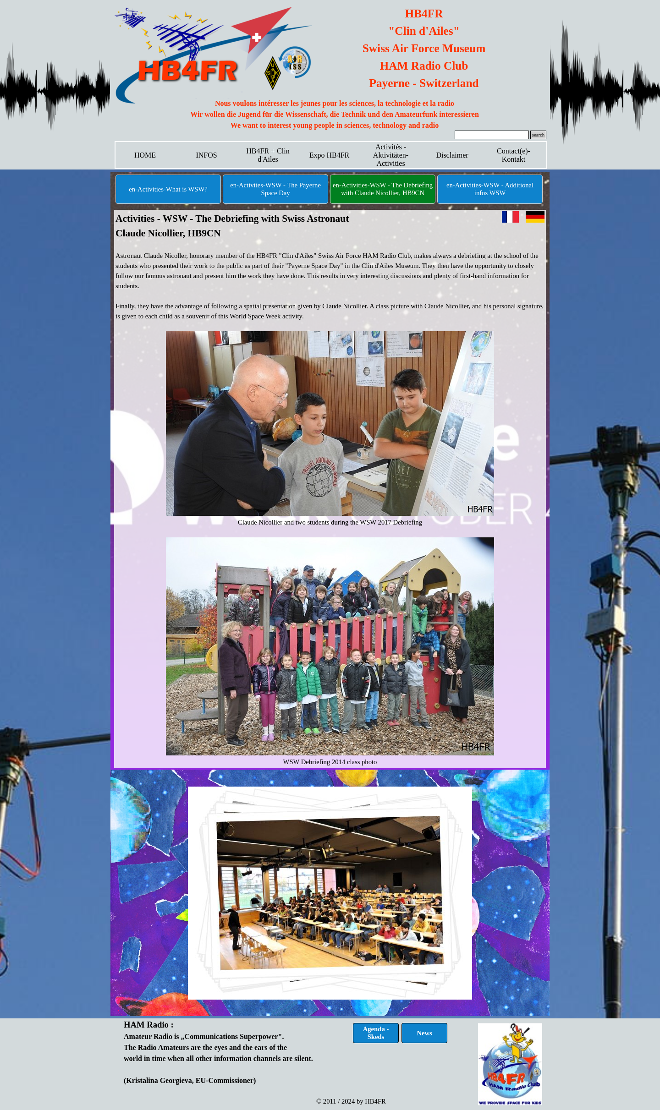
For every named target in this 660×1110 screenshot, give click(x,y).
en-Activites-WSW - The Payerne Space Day (275, 189)
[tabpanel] (335, 114)
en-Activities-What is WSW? (168, 189)
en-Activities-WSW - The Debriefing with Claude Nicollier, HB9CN (383, 189)
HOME (145, 155)
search (538, 134)
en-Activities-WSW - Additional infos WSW (490, 189)
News (424, 1033)
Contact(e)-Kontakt (513, 155)
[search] (492, 135)
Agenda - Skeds (376, 1032)
